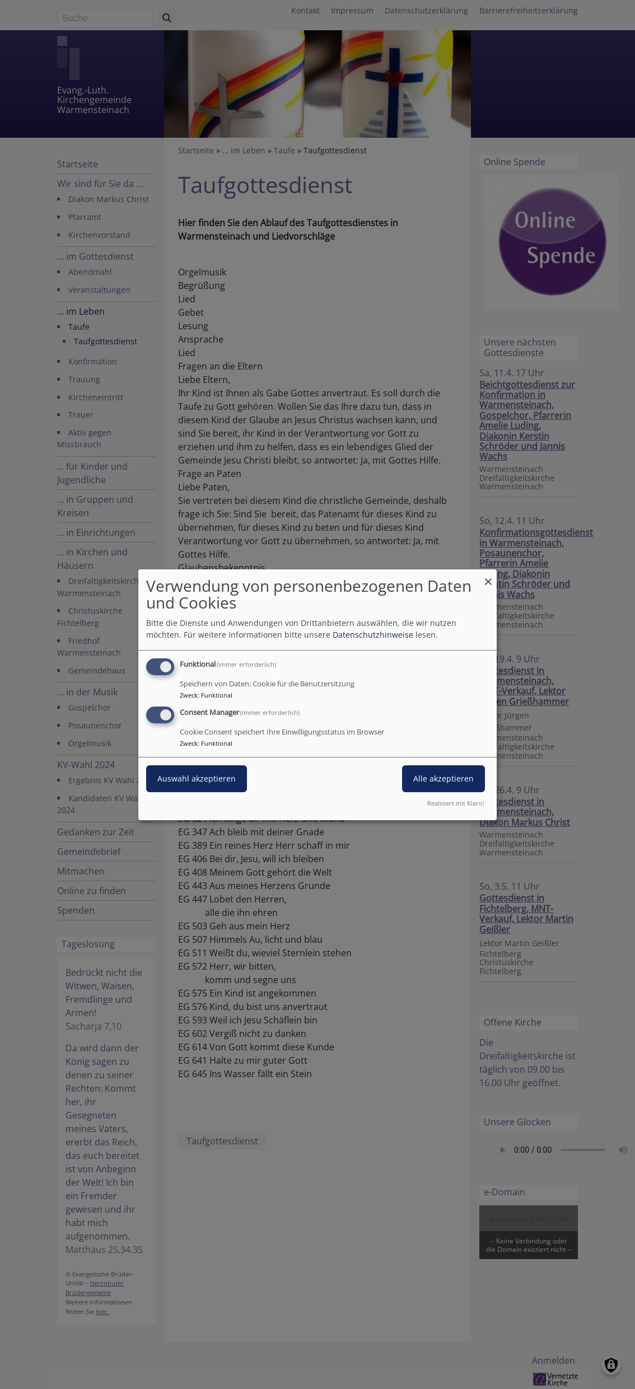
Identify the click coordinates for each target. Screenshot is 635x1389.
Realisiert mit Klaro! (455, 803)
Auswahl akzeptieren (196, 778)
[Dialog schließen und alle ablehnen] (488, 576)
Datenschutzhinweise (373, 634)
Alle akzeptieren (443, 778)
